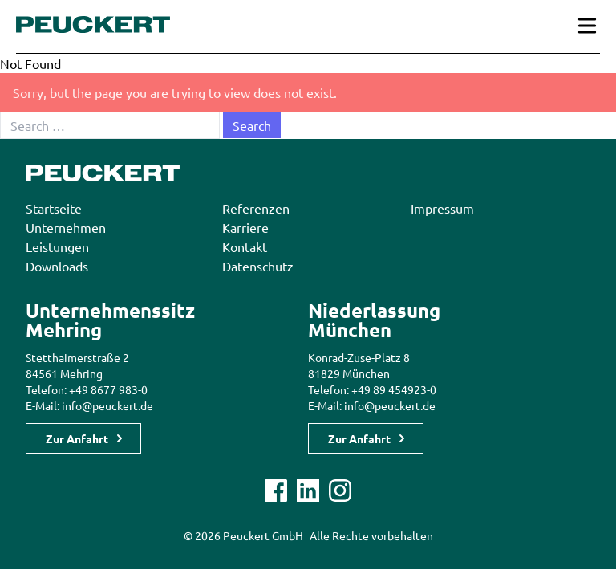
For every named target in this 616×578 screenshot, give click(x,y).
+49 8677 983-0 (108, 389)
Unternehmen (66, 227)
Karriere (245, 227)
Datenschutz (258, 266)
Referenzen (256, 208)
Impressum (442, 208)
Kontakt (244, 246)
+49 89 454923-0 (393, 389)
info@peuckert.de (107, 405)
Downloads (57, 266)
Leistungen (57, 246)
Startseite (54, 208)
